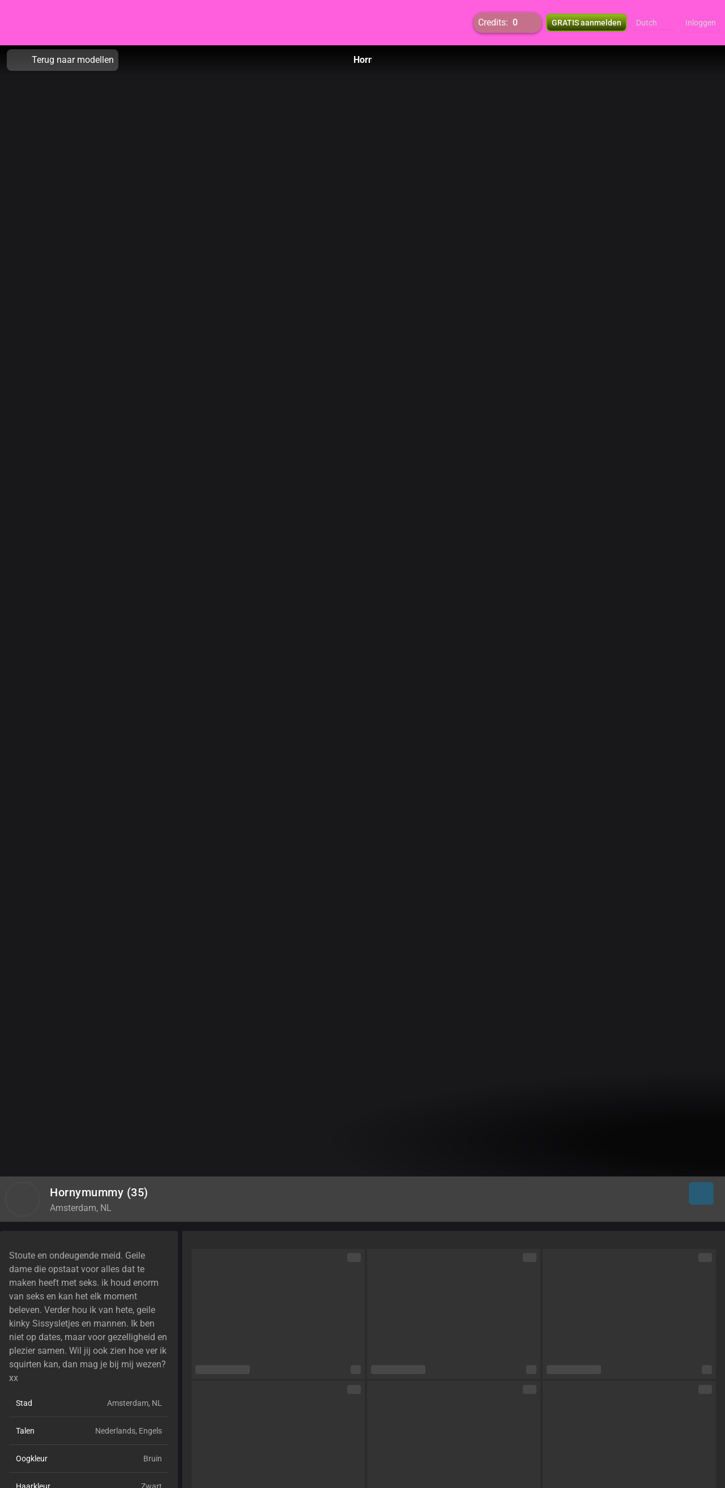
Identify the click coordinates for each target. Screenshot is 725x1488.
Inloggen (700, 22)
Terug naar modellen (62, 60)
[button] (654, 22)
